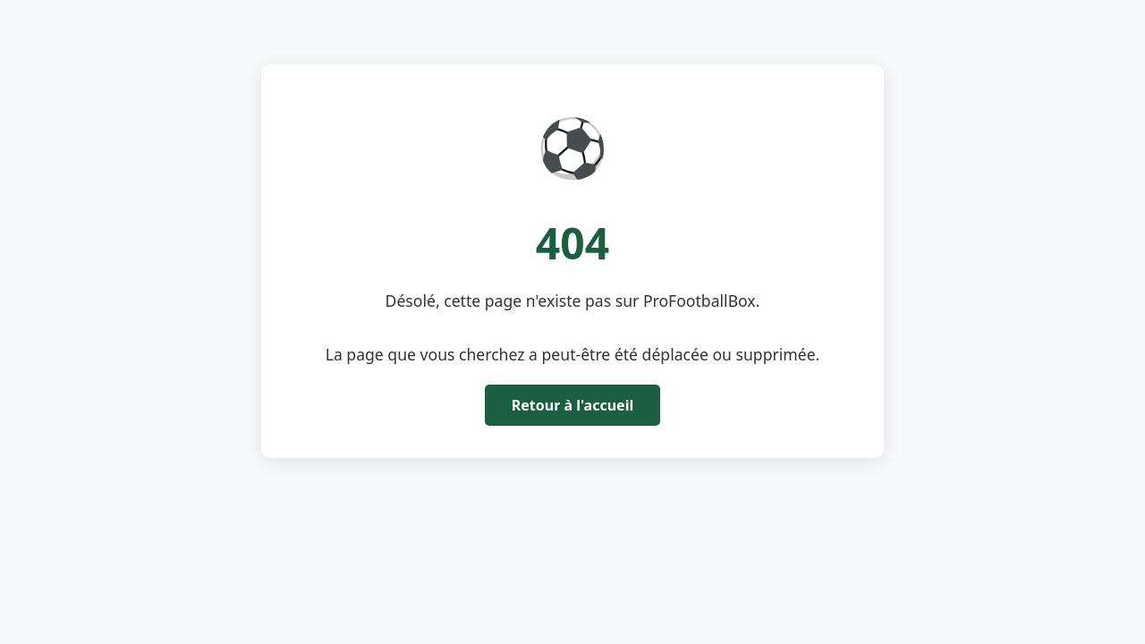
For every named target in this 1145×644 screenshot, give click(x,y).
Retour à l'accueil (572, 405)
